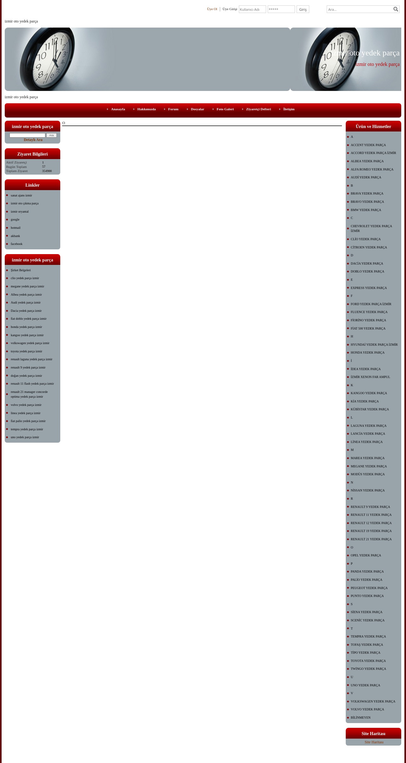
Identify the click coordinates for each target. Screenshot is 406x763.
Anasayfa (118, 109)
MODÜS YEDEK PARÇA (368, 474)
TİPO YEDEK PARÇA (365, 652)
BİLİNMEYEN (360, 717)
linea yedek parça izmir (26, 413)
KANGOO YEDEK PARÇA (369, 393)
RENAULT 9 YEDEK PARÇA (370, 507)
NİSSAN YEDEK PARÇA (368, 490)
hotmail (16, 227)
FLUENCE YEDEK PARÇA (369, 312)
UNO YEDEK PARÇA (365, 685)
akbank (15, 236)
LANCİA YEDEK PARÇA (368, 433)
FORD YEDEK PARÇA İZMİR (371, 304)
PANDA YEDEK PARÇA (367, 571)
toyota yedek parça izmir (26, 351)
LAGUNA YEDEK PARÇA (369, 425)
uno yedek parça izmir (25, 437)
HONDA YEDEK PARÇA (368, 352)
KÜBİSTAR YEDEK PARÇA (370, 409)
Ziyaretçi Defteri (258, 109)
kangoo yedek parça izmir (27, 335)
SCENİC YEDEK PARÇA (368, 620)
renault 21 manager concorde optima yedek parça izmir (29, 394)
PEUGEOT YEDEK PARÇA (369, 588)
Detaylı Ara (33, 140)
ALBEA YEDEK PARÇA (367, 161)
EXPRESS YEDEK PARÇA (369, 288)
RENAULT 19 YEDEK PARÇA (371, 531)
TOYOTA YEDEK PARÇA (368, 661)
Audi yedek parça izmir (26, 302)
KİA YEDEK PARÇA (365, 401)
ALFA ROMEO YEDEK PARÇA (372, 169)
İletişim (288, 109)
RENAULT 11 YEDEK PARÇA (371, 514)
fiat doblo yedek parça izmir (29, 318)
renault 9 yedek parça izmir (28, 367)
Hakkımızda (146, 109)
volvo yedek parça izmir (26, 405)
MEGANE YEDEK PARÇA (369, 466)
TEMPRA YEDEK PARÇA (368, 636)
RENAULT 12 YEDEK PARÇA (371, 523)
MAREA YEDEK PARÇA (368, 458)
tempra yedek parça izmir (27, 429)
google (15, 219)
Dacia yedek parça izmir (26, 310)
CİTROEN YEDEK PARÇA (369, 247)
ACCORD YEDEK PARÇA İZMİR (373, 153)
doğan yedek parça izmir (26, 375)
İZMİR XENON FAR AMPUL (370, 377)
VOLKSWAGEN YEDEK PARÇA (373, 701)
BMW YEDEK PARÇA (366, 210)
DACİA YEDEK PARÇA (367, 263)
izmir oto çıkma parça (24, 203)
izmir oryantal (20, 211)
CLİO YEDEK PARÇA (366, 239)
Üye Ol (212, 9)
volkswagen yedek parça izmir (30, 343)
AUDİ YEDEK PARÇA (366, 177)
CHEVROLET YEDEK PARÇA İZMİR (371, 228)
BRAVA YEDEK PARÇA (367, 193)
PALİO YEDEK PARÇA (366, 579)
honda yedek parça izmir (26, 327)
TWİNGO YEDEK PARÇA (368, 668)
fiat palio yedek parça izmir (28, 421)
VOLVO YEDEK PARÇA (367, 709)
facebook (17, 244)
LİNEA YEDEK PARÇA (367, 442)
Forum (173, 109)
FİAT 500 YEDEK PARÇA (368, 328)
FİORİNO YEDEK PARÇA (368, 320)
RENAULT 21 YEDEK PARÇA (371, 539)
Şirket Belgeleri (21, 270)
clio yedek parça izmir (25, 278)
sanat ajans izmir (21, 195)
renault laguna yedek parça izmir (31, 359)
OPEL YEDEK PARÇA (366, 555)
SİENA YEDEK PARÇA (367, 612)
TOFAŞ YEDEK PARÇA (367, 644)
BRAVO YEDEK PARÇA (367, 201)
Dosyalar (197, 109)
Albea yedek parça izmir (26, 294)
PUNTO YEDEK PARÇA (367, 596)
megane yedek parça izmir (27, 286)
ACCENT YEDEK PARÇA (368, 145)
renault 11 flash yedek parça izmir (32, 383)
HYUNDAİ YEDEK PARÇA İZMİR (374, 344)
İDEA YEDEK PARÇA (366, 369)
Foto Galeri (225, 109)
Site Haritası (374, 742)
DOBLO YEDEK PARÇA (367, 271)
